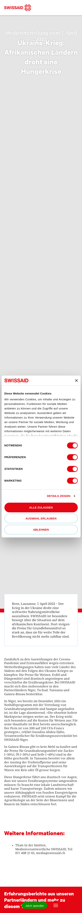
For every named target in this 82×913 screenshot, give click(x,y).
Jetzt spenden (34, 905)
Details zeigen (58, 496)
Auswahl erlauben (41, 518)
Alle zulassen (41, 507)
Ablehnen (41, 529)
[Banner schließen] (76, 380)
